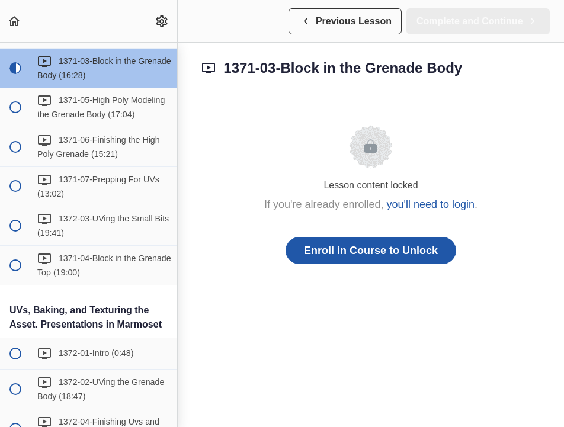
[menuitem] (162, 21)
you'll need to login (431, 204)
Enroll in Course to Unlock (371, 250)
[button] (15, 21)
